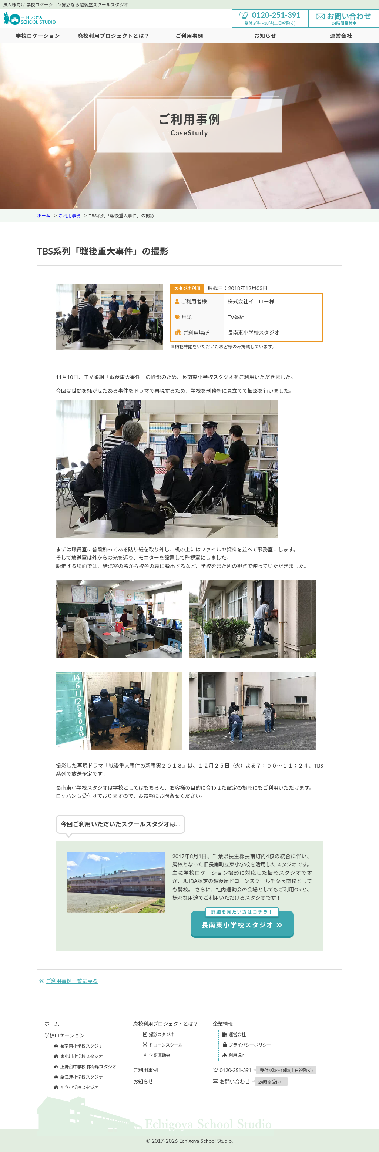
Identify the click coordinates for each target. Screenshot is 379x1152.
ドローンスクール (163, 1045)
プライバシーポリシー (246, 1045)
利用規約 (234, 1055)
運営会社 (234, 1034)
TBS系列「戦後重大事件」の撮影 (121, 215)
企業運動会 (156, 1055)
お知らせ (265, 36)
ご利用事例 (189, 36)
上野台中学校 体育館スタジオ (85, 1066)
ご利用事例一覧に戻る (68, 981)
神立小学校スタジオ (76, 1087)
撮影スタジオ (159, 1034)
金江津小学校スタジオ (78, 1077)
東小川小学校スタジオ (78, 1056)
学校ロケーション (38, 36)
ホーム (43, 215)
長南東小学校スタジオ (242, 920)
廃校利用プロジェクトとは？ (114, 36)
